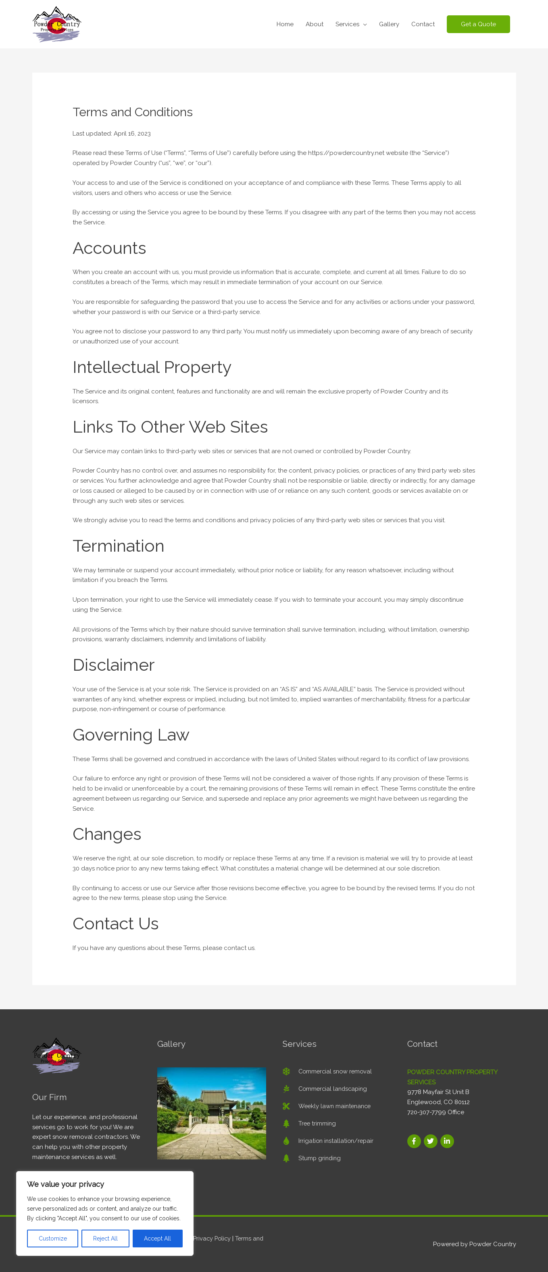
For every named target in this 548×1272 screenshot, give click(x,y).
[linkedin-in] (447, 1141)
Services (347, 24)
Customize (53, 1238)
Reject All (105, 1238)
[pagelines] (326, 1089)
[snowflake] (328, 1071)
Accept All (157, 1238)
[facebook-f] (414, 1141)
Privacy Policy (213, 1238)
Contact (423, 24)
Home (285, 24)
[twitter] (431, 1141)
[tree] (309, 1123)
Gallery (389, 24)
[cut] (328, 1106)
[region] (105, 1213)
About (314, 24)
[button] (478, 24)
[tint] (329, 1141)
